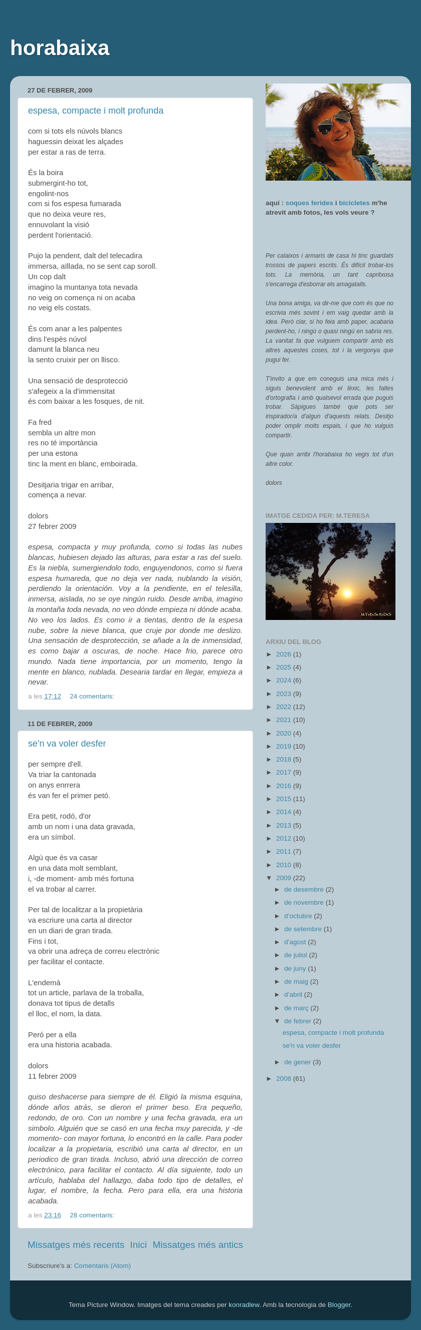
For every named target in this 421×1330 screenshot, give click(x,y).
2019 (284, 746)
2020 (284, 733)
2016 (284, 786)
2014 (284, 812)
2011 (284, 851)
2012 (284, 838)
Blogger (339, 1304)
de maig (297, 981)
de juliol (296, 955)
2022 (284, 707)
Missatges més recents (76, 1244)
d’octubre (299, 916)
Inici (138, 1244)
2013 (284, 825)
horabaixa (59, 48)
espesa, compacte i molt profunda (95, 111)
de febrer (298, 1021)
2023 (284, 694)
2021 (284, 720)
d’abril (294, 994)
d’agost (296, 942)
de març (297, 1008)
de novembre (305, 902)
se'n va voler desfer (67, 744)
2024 (284, 680)
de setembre (304, 929)
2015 (284, 799)
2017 (284, 772)
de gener (298, 1062)
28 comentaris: (93, 1215)
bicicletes (354, 203)
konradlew (244, 1304)
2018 (284, 759)
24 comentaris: (93, 696)
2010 (284, 865)
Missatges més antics (197, 1244)
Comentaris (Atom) (102, 1265)
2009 (284, 878)
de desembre (305, 889)
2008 (284, 1078)
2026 (284, 654)
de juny (296, 968)
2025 (284, 667)
